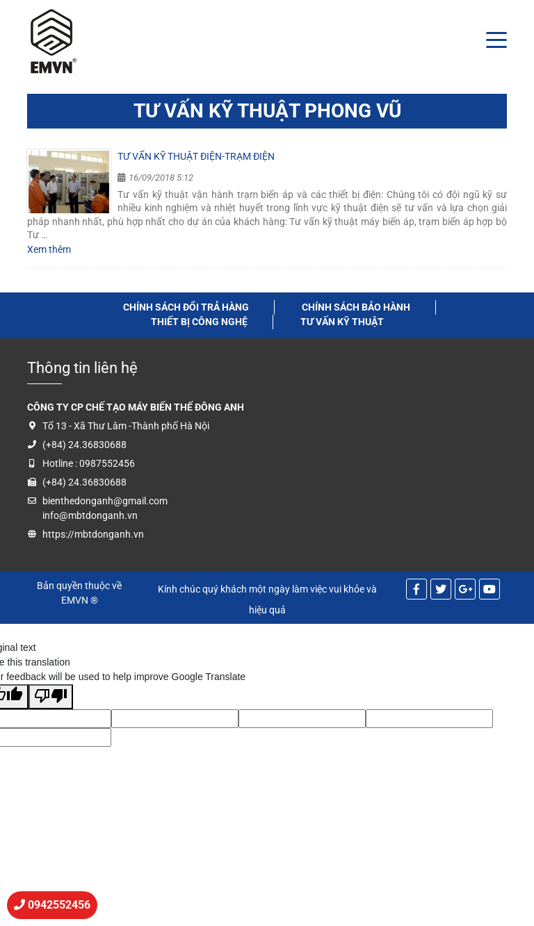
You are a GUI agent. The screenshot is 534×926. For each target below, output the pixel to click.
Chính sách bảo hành (356, 307)
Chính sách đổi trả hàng (186, 307)
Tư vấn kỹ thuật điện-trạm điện (196, 156)
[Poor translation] (51, 696)
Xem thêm (49, 249)
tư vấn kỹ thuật (342, 321)
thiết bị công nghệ (199, 321)
